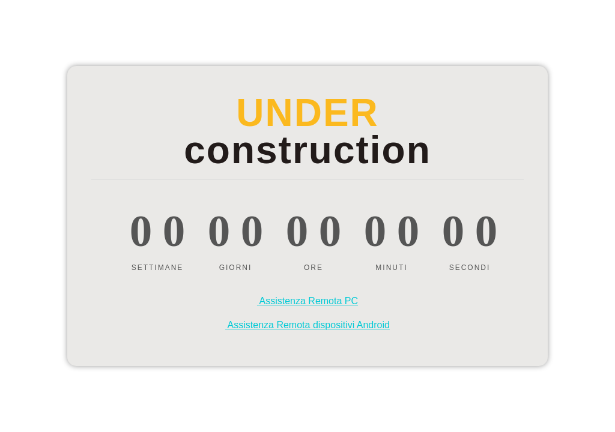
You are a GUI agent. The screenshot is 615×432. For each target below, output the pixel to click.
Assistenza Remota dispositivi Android (307, 325)
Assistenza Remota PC (307, 301)
